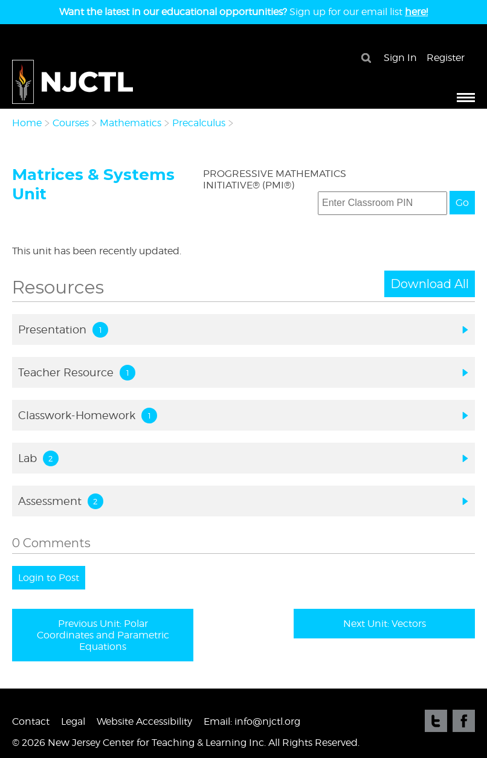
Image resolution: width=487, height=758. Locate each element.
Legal (73, 721)
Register (446, 57)
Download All (429, 284)
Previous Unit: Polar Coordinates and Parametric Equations (103, 635)
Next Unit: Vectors (384, 623)
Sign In (400, 57)
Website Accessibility (144, 721)
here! (416, 12)
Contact (31, 721)
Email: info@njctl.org (252, 721)
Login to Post (48, 577)
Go (462, 202)
